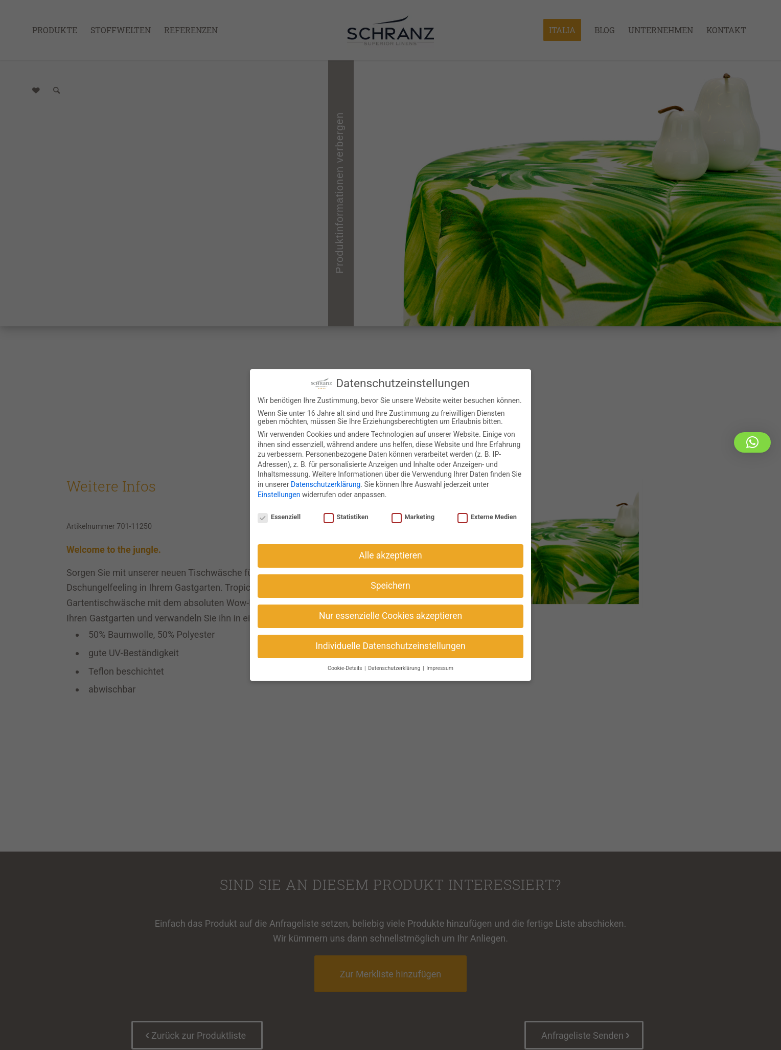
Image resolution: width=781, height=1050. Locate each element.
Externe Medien (487, 515)
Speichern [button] (390, 583)
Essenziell (279, 515)
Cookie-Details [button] (345, 666)
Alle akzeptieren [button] (390, 554)
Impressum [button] (439, 666)
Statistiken (346, 515)
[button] (752, 442)
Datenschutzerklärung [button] (395, 666)
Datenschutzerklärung (325, 483)
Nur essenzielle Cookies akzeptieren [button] (390, 614)
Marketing (413, 515)
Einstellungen (279, 492)
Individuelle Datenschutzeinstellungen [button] (390, 644)
